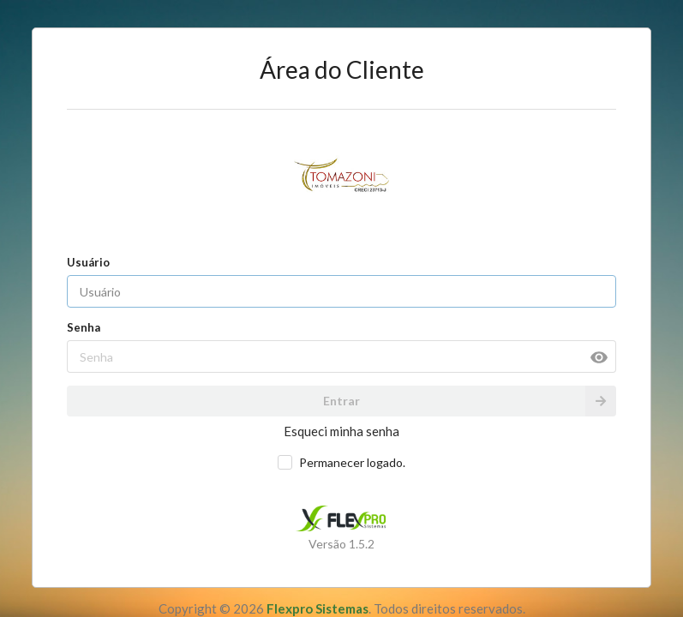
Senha (83, 327)
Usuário (88, 262)
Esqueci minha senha (341, 431)
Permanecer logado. (352, 462)
